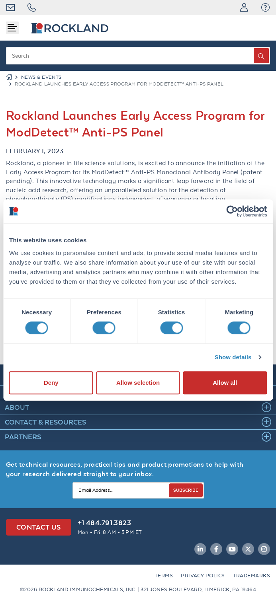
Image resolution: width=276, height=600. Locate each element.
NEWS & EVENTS (41, 77)
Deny (51, 382)
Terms (164, 576)
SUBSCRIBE (185, 490)
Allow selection (138, 382)
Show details (233, 357)
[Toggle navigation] (12, 27)
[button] (265, 7)
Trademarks (251, 576)
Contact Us (38, 527)
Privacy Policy (203, 576)
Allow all (225, 382)
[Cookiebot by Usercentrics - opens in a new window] (232, 211)
